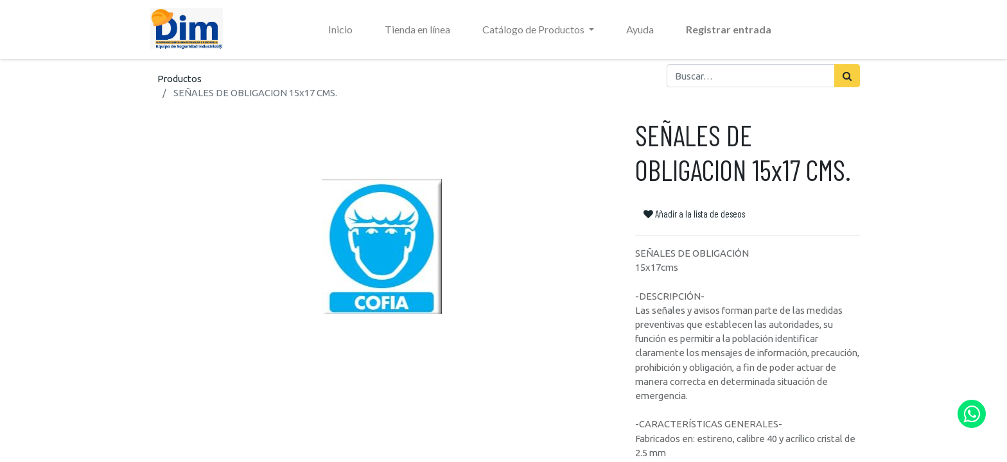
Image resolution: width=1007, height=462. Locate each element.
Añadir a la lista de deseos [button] (694, 213)
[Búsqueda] (847, 75)
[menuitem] (340, 29)
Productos (179, 78)
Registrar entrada (728, 29)
